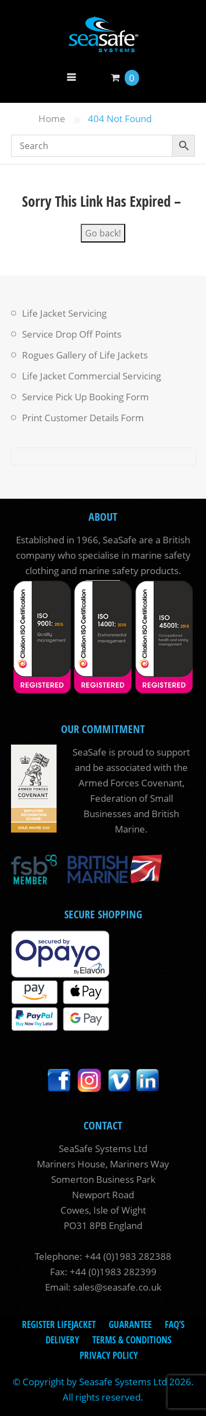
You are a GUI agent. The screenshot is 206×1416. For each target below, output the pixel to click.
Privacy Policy (109, 1355)
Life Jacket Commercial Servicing (91, 376)
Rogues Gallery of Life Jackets (85, 355)
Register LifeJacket (59, 1324)
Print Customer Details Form (83, 417)
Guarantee (130, 1324)
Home (51, 118)
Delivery (62, 1340)
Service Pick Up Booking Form (85, 396)
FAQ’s (175, 1324)
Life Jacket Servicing (64, 313)
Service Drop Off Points (71, 334)
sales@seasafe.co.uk (117, 1287)
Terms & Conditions (131, 1340)
